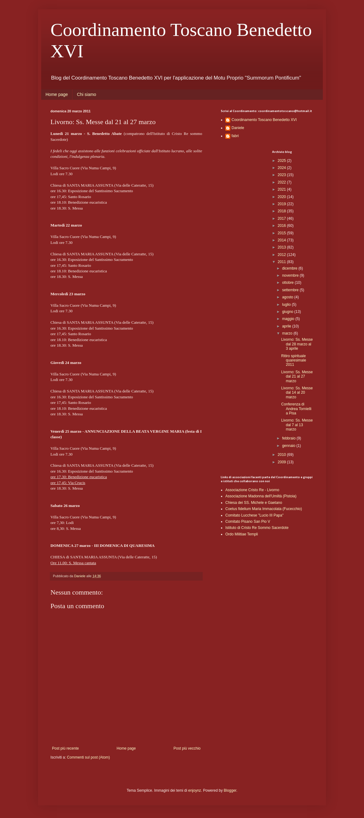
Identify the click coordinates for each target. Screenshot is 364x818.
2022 (282, 182)
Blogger (230, 790)
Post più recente (65, 748)
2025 (282, 160)
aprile (287, 326)
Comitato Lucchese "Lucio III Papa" (254, 515)
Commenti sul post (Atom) (88, 757)
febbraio (289, 438)
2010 (282, 454)
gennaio (289, 446)
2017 (282, 218)
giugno (288, 311)
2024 (282, 168)
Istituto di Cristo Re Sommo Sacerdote (256, 528)
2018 (282, 211)
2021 (282, 189)
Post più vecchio (187, 748)
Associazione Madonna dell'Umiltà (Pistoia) (261, 496)
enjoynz (194, 790)
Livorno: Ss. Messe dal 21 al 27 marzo (297, 376)
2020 (282, 197)
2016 (282, 225)
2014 (282, 240)
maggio (288, 319)
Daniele (238, 128)
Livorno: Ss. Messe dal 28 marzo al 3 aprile (297, 344)
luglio (287, 304)
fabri (235, 136)
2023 (282, 175)
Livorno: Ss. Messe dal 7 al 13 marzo (297, 424)
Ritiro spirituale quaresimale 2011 (293, 360)
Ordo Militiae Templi (241, 534)
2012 (282, 255)
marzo (287, 333)
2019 (282, 204)
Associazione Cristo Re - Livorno (252, 490)
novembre (291, 275)
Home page (57, 94)
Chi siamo (86, 94)
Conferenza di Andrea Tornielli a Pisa (296, 408)
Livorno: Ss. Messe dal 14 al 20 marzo (297, 392)
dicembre (290, 268)
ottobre (288, 282)
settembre (291, 290)
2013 (282, 247)
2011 (282, 262)
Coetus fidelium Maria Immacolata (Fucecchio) (263, 509)
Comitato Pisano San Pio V (247, 521)
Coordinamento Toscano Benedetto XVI (264, 120)
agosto (288, 297)
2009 (282, 462)
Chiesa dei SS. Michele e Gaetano (253, 502)
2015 (282, 233)
